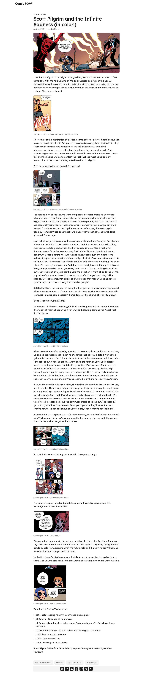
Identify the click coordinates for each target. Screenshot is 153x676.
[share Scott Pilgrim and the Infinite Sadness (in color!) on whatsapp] (81, 669)
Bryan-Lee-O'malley (43, 662)
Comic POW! (23, 3)
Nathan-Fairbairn (75, 662)
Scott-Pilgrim (92, 662)
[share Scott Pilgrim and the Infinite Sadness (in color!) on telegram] (86, 669)
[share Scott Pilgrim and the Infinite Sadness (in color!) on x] (62, 669)
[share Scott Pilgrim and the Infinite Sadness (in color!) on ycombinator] (91, 669)
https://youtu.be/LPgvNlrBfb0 (49, 300)
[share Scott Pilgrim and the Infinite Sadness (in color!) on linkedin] (67, 669)
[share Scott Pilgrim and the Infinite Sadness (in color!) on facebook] (76, 669)
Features (59, 662)
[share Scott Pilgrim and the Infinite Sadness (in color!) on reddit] (72, 669)
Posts (43, 14)
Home (36, 14)
